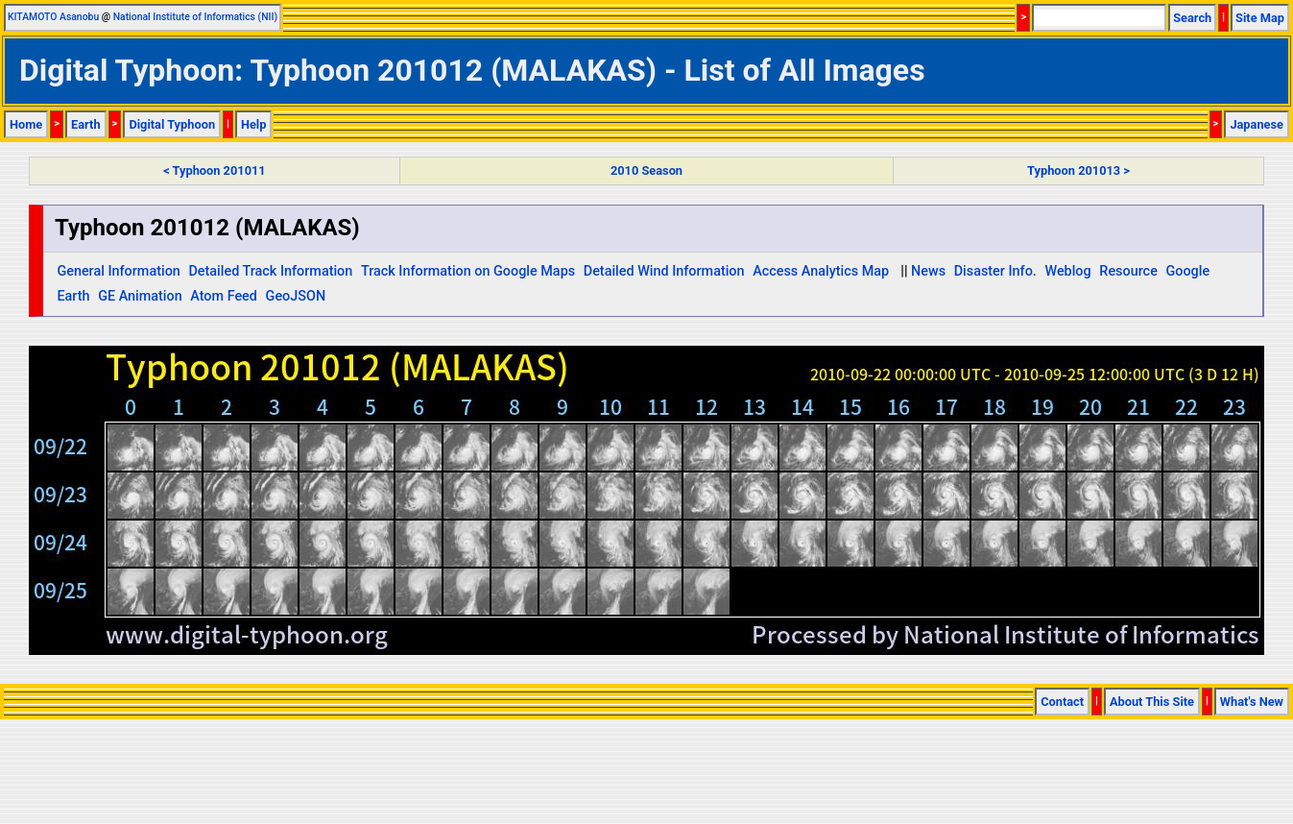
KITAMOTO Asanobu (53, 17)
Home (26, 124)
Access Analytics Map (821, 271)
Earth (86, 124)
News (928, 271)
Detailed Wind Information (664, 271)
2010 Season (646, 170)
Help (254, 124)
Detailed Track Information (270, 271)
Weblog (1067, 271)
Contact (1062, 701)
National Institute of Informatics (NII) (195, 17)
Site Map (1259, 18)
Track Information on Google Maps (468, 271)
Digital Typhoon (172, 124)
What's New (1251, 701)
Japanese (1256, 124)
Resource (1128, 271)
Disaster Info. (995, 271)
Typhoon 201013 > (1078, 170)
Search (1192, 18)
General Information (118, 271)
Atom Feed (223, 296)
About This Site (1152, 701)
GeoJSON (296, 296)
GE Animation (140, 296)
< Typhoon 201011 (214, 170)
